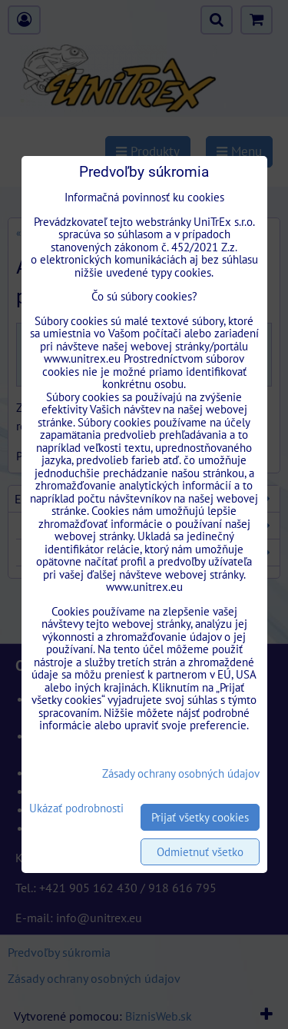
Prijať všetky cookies (200, 817)
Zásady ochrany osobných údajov (181, 773)
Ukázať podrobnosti (76, 808)
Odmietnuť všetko (200, 852)
